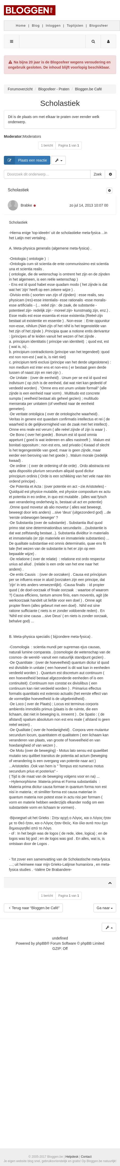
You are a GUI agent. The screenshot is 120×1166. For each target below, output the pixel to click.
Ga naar (105, 908)
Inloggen (53, 25)
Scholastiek (60, 103)
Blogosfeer (99, 25)
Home (21, 25)
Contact (86, 1156)
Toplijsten (75, 25)
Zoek (98, 174)
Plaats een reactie (25, 160)
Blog (36, 25)
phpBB (41, 943)
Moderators (32, 136)
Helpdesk (72, 1156)
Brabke (26, 205)
